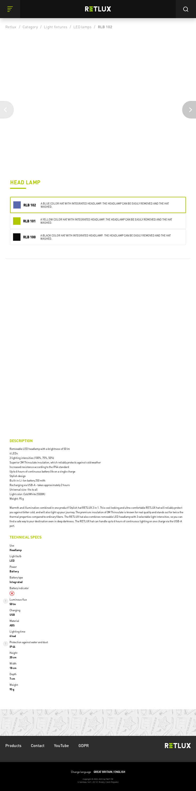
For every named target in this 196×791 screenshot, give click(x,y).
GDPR (83, 745)
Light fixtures (55, 26)
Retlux (10, 26)
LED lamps (82, 26)
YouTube (61, 745)
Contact (37, 745)
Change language (98, 772)
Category (30, 26)
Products (13, 745)
